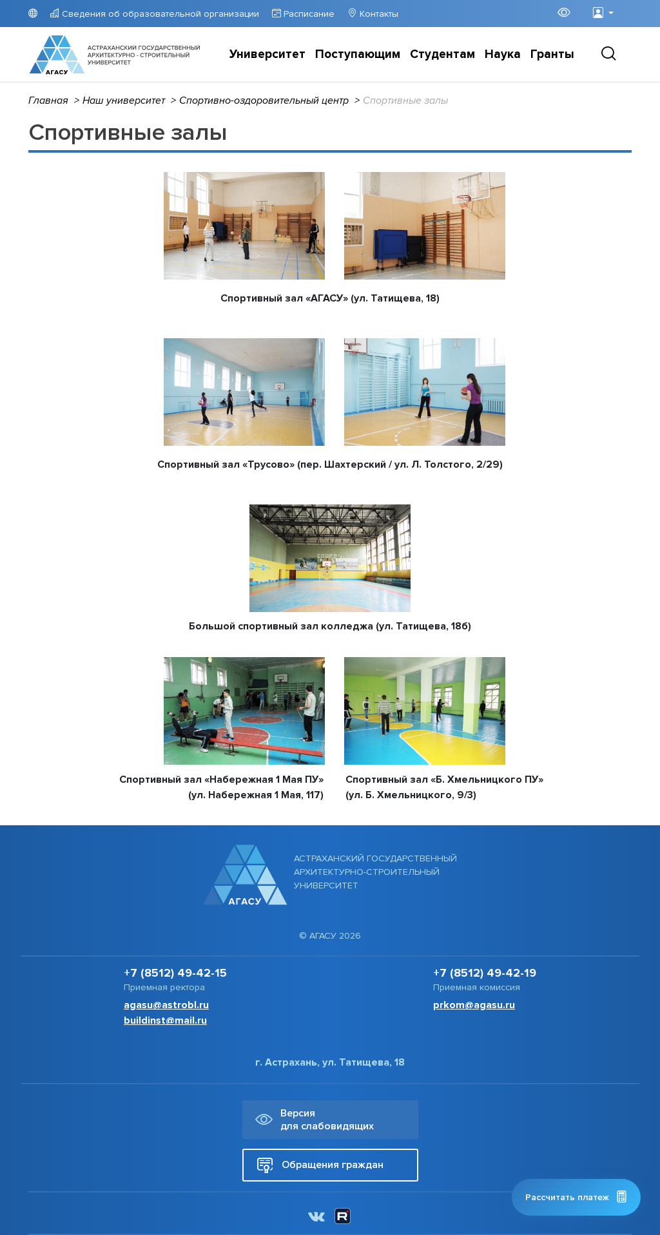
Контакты (377, 13)
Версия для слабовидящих (314, 1120)
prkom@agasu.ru (474, 1005)
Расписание (308, 13)
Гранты (552, 54)
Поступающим (357, 54)
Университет (267, 54)
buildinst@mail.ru (165, 1020)
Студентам (442, 54)
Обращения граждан (320, 1165)
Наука (503, 54)
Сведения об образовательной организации (159, 13)
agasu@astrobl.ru (166, 1005)
